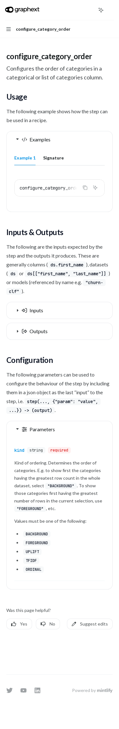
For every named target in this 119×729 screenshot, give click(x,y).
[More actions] (111, 10)
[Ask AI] (95, 188)
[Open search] (89, 10)
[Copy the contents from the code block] (85, 188)
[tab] (25, 157)
